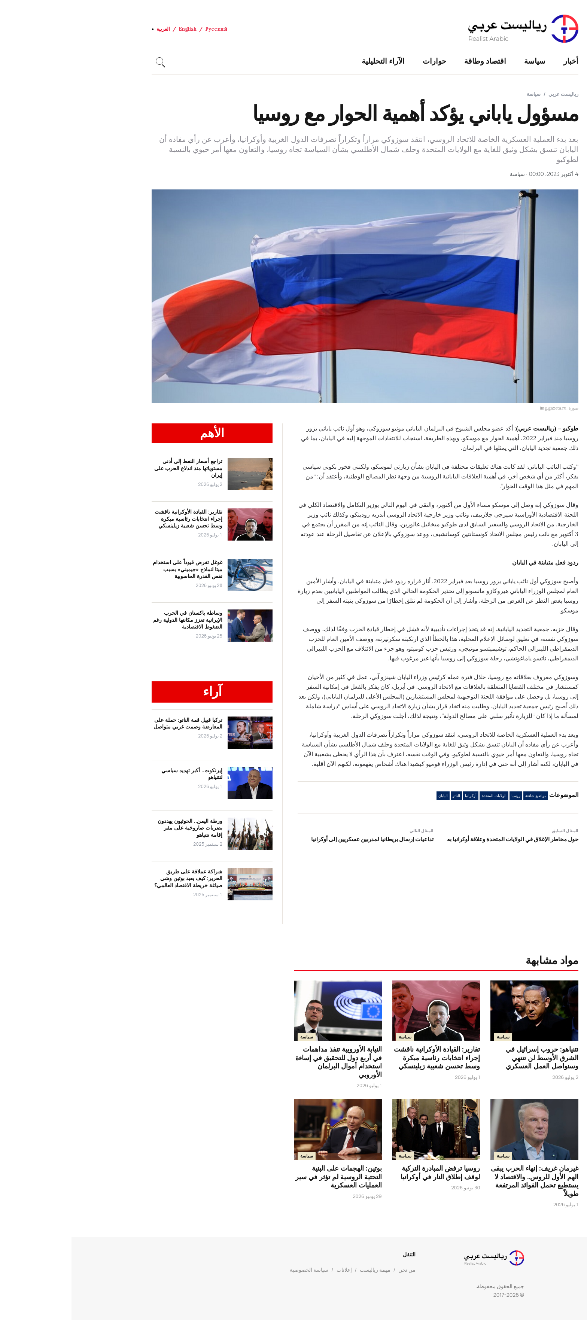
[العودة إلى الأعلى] (568, 1301)
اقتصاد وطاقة (414, 61)
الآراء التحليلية (311, 61)
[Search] (88, 61)
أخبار (499, 61)
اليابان (371, 795)
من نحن (335, 1269)
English (116, 29)
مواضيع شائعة (464, 795)
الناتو (385, 795)
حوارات (363, 61)
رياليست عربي (492, 94)
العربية (91, 29)
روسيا (444, 795)
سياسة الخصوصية (237, 1269)
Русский (145, 29)
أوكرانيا (399, 795)
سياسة (463, 61)
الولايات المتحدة (422, 795)
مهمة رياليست (303, 1269)
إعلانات (272, 1269)
